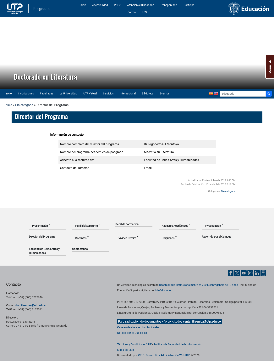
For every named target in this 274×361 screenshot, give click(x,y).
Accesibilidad (100, 5)
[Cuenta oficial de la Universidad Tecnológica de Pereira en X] (237, 273)
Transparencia (169, 5)
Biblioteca (148, 93)
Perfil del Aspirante (86, 225)
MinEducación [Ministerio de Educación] (163, 290)
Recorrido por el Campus (216, 236)
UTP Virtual (90, 93)
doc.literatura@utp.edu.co (31, 305)
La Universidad (68, 93)
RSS (144, 12)
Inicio (83, 5)
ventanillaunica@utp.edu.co (202, 321)
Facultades (46, 93)
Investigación (213, 225)
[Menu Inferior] (269, 66)
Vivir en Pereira (127, 238)
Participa (189, 5)
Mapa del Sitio (125, 349)
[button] (6, 53)
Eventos (164, 93)
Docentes (80, 238)
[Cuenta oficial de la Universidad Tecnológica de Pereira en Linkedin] (257, 273)
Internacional (128, 93)
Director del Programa (42, 236)
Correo (132, 12)
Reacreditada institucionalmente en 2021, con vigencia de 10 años (198, 284)
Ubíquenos (168, 238)
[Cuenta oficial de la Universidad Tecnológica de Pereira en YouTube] (244, 273)
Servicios (108, 93)
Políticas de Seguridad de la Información (177, 344)
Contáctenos (80, 249)
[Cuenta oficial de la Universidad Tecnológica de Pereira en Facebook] (231, 273)
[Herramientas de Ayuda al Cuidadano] (263, 273)
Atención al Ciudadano (140, 5)
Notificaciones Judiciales (132, 332)
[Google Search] (243, 94)
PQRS (117, 5)
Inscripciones (26, 93)
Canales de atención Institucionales (138, 327)
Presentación (40, 225)
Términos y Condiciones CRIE (134, 344)
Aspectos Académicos (175, 225)
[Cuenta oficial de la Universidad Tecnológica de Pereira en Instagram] (250, 273)
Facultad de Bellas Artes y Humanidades (44, 251)
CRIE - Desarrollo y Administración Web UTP (164, 355)
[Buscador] (269, 94)
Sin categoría (24, 105)
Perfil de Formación (127, 224)
